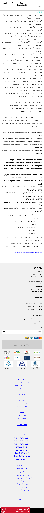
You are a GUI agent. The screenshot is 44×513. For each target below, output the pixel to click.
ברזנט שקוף (22, 419)
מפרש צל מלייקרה (22, 487)
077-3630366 (32, 309)
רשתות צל (22, 435)
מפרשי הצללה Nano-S (22, 456)
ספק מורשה (8, 368)
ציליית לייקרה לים (22, 484)
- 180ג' (16, 441)
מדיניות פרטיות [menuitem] (37, 292)
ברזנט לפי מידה (22, 416)
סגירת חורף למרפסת (22, 385)
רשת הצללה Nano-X (22, 453)
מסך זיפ (22, 394)
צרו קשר (39, 321)
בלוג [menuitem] (40, 284)
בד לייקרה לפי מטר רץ (22, 490)
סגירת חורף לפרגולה (22, 382)
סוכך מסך (22, 391)
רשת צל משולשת (22, 450)
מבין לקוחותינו (22, 345)
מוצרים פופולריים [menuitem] (36, 277)
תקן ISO (35, 368)
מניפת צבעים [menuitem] (38, 287)
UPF (9, 193)
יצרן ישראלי (22, 368)
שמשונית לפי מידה (22, 403)
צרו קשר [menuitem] (39, 279)
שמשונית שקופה (22, 407)
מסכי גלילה (22, 388)
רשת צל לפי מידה (24, 438)
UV (32, 227)
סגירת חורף (22, 379)
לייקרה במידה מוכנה (22, 475)
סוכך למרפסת (22, 468)
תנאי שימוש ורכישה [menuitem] (35, 282)
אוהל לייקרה (22, 481)
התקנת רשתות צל (22, 459)
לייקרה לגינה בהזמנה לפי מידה (22, 478)
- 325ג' (16, 444)
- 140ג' (16, 438)
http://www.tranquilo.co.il (32, 319)
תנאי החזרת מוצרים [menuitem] (35, 289)
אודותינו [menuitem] (39, 271)
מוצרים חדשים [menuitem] (37, 274)
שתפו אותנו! (38, 324)
